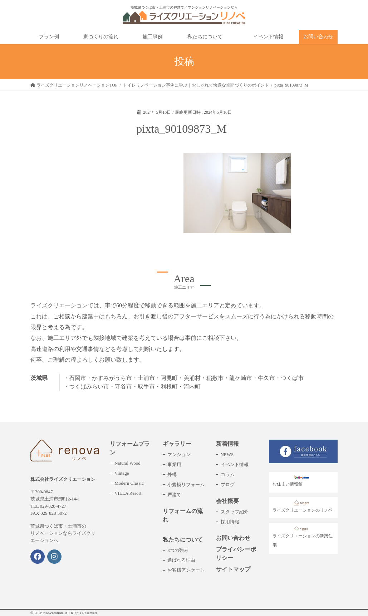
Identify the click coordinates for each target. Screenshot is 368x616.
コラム (228, 474)
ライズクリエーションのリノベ (303, 506)
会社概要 (227, 501)
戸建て (174, 494)
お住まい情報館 (293, 481)
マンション (179, 454)
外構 (172, 474)
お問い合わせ (233, 538)
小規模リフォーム (186, 484)
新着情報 (227, 444)
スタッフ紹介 (235, 511)
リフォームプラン (130, 448)
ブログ (228, 484)
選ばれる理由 (181, 560)
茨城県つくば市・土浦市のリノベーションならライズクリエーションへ (62, 533)
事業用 (174, 464)
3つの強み (177, 550)
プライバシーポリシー (236, 553)
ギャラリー (177, 444)
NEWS (227, 454)
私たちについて (183, 540)
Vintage (121, 473)
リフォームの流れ (183, 515)
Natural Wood (127, 463)
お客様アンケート (186, 570)
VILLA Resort (127, 493)
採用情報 (230, 521)
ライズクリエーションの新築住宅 (303, 537)
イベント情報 (235, 464)
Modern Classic (129, 483)
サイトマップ (233, 569)
